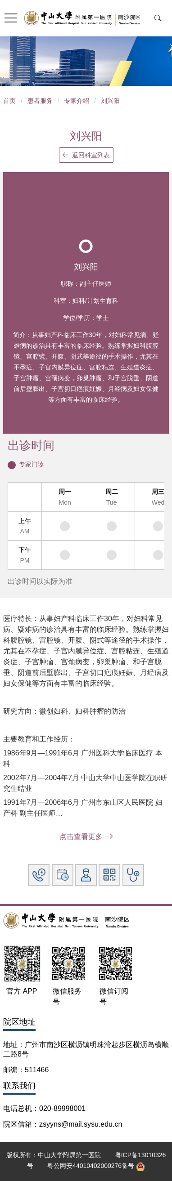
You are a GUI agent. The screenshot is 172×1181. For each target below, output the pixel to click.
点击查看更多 (86, 836)
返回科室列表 (86, 155)
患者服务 (40, 100)
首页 (9, 100)
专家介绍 (76, 100)
